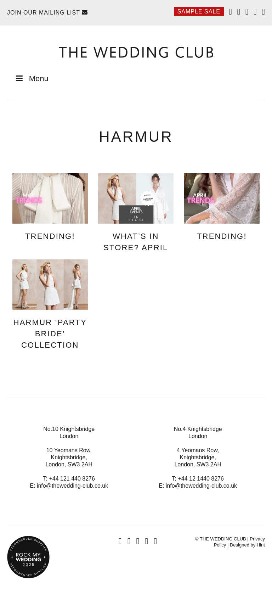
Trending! (50, 236)
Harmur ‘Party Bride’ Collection (50, 333)
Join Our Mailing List (47, 13)
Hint (261, 545)
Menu (31, 78)
